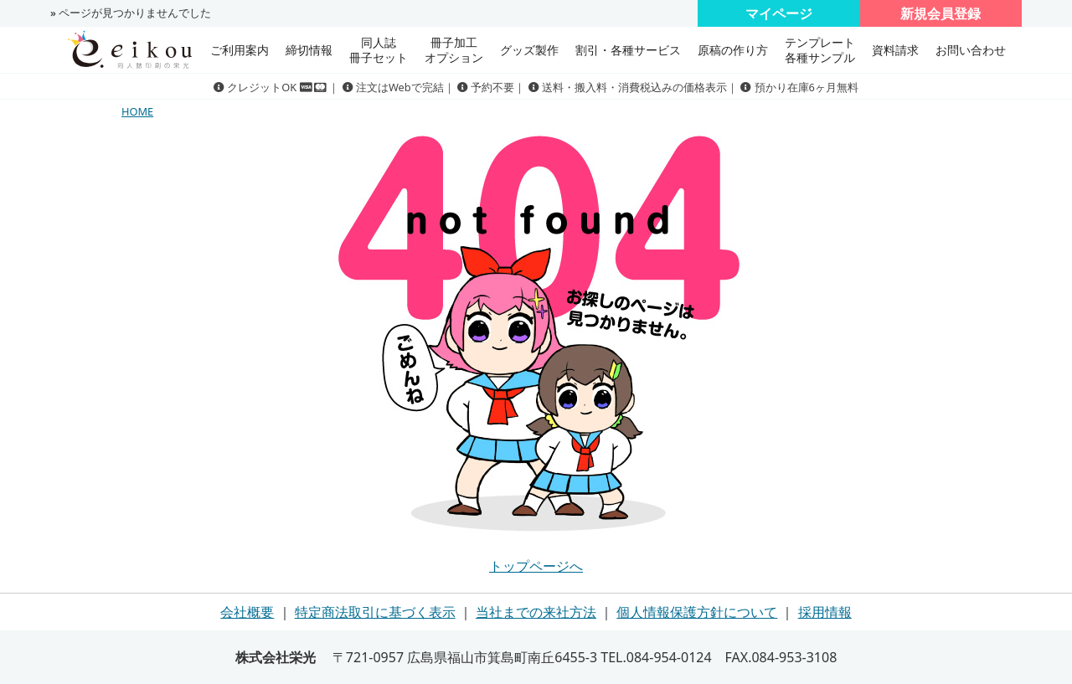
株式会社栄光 (275, 657)
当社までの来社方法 (536, 612)
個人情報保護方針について (696, 612)
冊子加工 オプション (454, 49)
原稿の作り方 (733, 50)
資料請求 (895, 50)
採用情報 (825, 612)
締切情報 (309, 50)
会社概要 (247, 612)
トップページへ (536, 566)
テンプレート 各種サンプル (820, 49)
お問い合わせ (970, 50)
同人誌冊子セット (378, 49)
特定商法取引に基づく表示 (375, 612)
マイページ (778, 13)
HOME (137, 111)
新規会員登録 (940, 13)
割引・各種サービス (628, 50)
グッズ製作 (529, 50)
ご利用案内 (239, 50)
